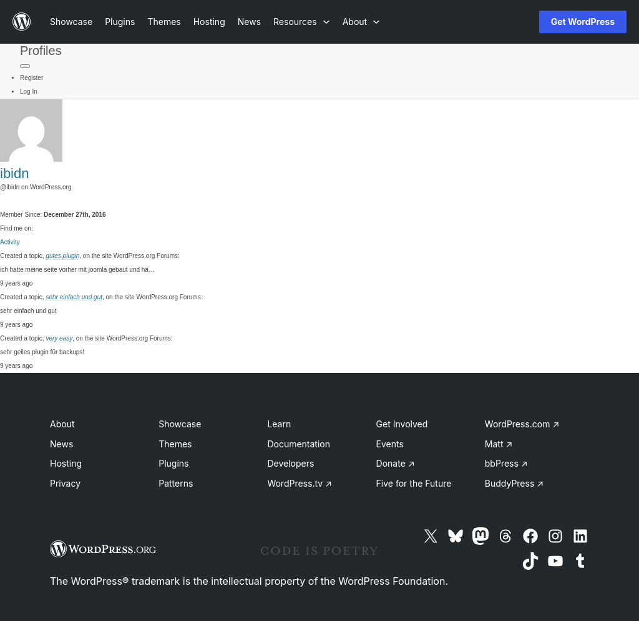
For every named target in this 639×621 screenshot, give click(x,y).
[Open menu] (509, 22)
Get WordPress (583, 21)
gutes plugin (62, 255)
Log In (28, 91)
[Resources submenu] (301, 21)
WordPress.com (522, 424)
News (61, 444)
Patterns (176, 483)
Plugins (173, 463)
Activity (10, 242)
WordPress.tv (299, 483)
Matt (498, 444)
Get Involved (402, 424)
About (62, 424)
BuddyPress (514, 483)
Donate (395, 463)
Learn (279, 424)
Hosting (66, 463)
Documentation (298, 444)
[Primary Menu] (25, 66)
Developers (290, 463)
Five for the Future (414, 483)
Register (31, 77)
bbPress (506, 463)
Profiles (41, 50)
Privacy (65, 483)
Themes (175, 444)
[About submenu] (361, 21)
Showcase (180, 424)
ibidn (14, 173)
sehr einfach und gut (74, 297)
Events (390, 444)
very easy (59, 338)
